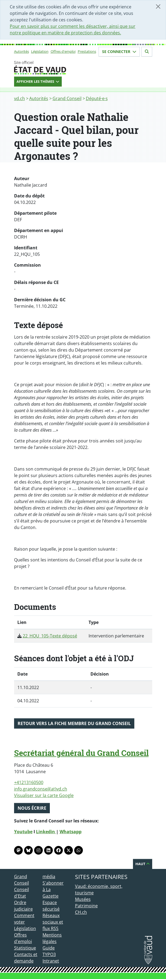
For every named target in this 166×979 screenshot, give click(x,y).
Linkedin (46, 832)
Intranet (51, 961)
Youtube (23, 832)
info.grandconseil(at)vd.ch (40, 789)
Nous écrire (32, 808)
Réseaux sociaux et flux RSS (53, 921)
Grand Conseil (67, 98)
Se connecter (119, 51)
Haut (142, 863)
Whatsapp (71, 832)
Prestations (87, 51)
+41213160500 (28, 782)
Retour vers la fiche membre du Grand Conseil (74, 723)
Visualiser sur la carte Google (44, 795)
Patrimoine (86, 906)
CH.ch (81, 912)
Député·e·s (97, 98)
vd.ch (19, 98)
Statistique (25, 948)
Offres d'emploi (63, 51)
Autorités (21, 51)
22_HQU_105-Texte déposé (50, 636)
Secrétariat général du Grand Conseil (81, 753)
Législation (39, 51)
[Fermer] (158, 6)
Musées (83, 899)
